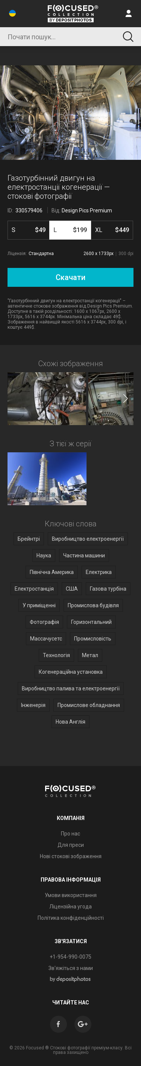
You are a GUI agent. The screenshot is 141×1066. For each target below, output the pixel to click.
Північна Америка (52, 572)
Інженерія (33, 705)
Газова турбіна (108, 589)
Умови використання (71, 895)
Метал (90, 655)
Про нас (70, 834)
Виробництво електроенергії (88, 539)
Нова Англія (70, 722)
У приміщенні (39, 605)
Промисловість (92, 639)
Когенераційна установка (71, 672)
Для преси (71, 845)
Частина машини (84, 555)
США (72, 589)
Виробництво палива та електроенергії (71, 688)
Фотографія (44, 622)
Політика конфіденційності (71, 918)
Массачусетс (46, 639)
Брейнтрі (29, 539)
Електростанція (34, 589)
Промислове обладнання (89, 705)
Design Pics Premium (87, 210)
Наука (43, 555)
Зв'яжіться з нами (71, 968)
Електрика (99, 572)
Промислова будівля (93, 605)
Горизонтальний (91, 622)
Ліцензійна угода (70, 907)
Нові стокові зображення (71, 856)
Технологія (56, 655)
